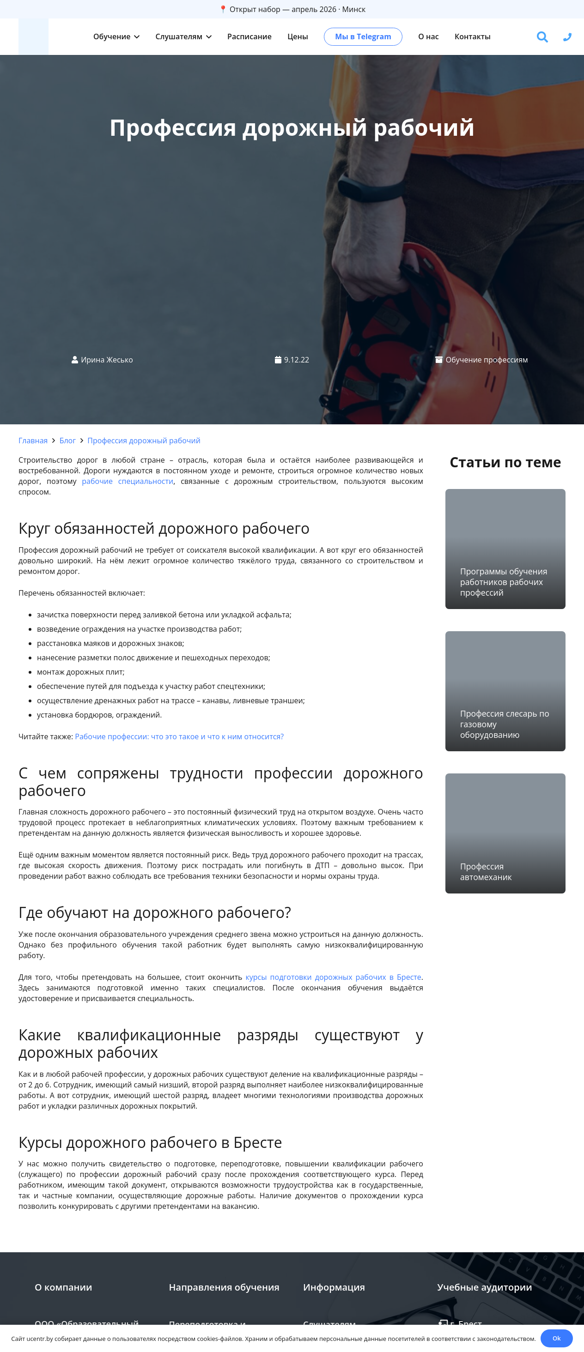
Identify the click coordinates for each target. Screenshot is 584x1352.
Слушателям (329, 1324)
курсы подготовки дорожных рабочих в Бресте (333, 977)
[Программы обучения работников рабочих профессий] (505, 549)
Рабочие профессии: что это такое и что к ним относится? (179, 736)
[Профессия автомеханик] (505, 833)
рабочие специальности (127, 481)
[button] (135, 36)
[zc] (33, 36)
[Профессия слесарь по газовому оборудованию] (505, 691)
